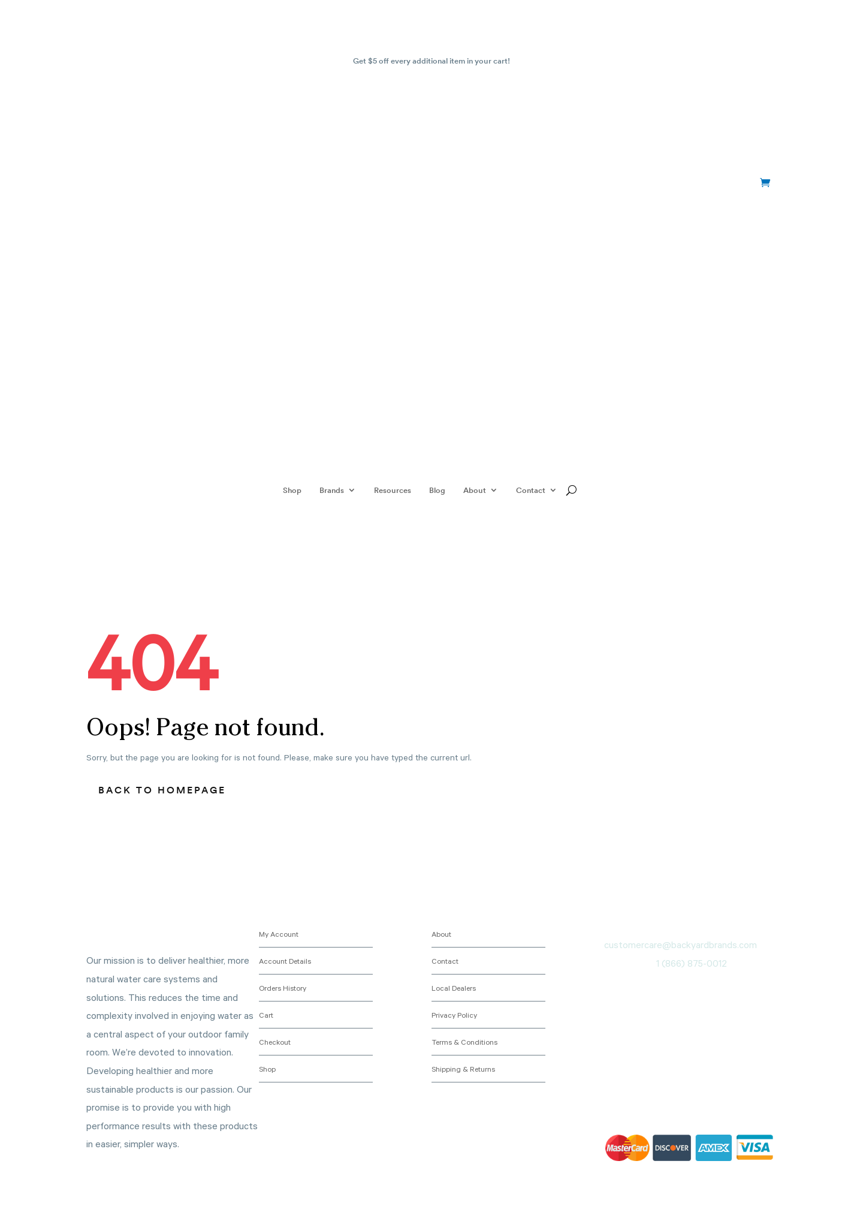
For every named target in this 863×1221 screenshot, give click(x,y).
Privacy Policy (454, 1015)
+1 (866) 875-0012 (155, 183)
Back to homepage (162, 789)
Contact (530, 490)
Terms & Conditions (464, 1041)
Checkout (275, 1041)
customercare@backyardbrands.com (680, 945)
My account (719, 183)
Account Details (285, 961)
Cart (266, 1015)
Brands (331, 490)
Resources (392, 490)
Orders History (282, 988)
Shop (292, 490)
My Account (278, 934)
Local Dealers (454, 988)
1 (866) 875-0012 (691, 963)
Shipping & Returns (463, 1068)
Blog (437, 490)
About (474, 490)
